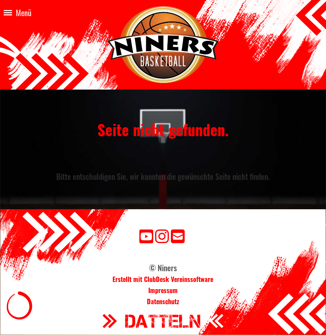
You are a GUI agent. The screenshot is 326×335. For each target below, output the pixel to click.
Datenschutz (163, 301)
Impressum (163, 290)
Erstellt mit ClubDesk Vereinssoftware (162, 279)
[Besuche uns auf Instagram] (162, 235)
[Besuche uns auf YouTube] (146, 235)
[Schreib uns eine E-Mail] (178, 235)
